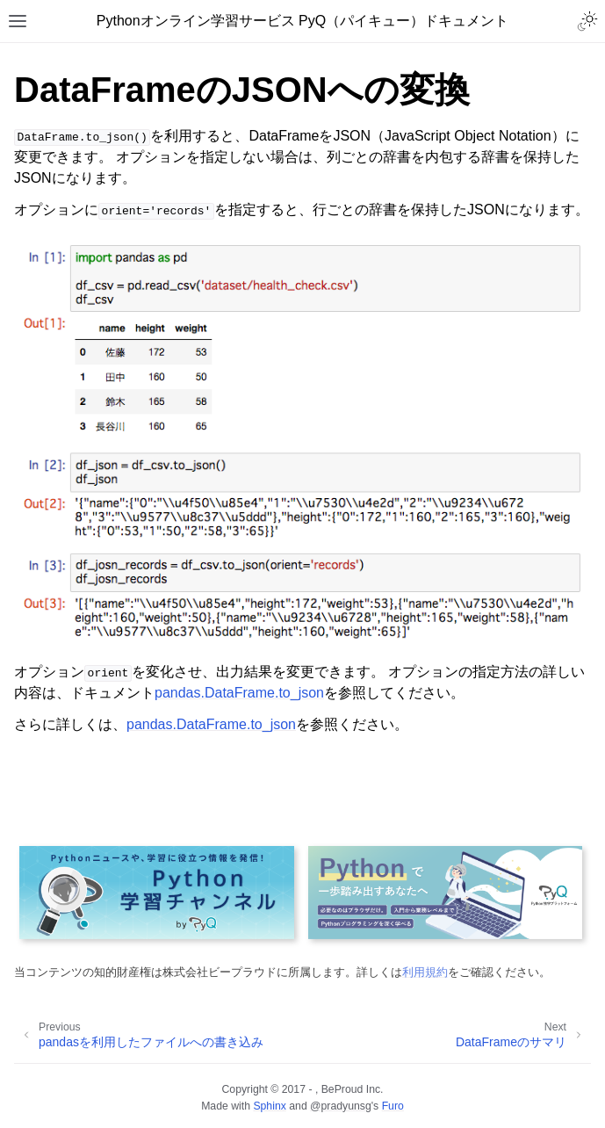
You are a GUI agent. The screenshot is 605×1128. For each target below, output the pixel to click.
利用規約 (425, 972)
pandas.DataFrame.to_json (239, 692)
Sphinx (269, 1106)
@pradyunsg (340, 1106)
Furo (393, 1106)
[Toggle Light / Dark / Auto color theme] (587, 21)
